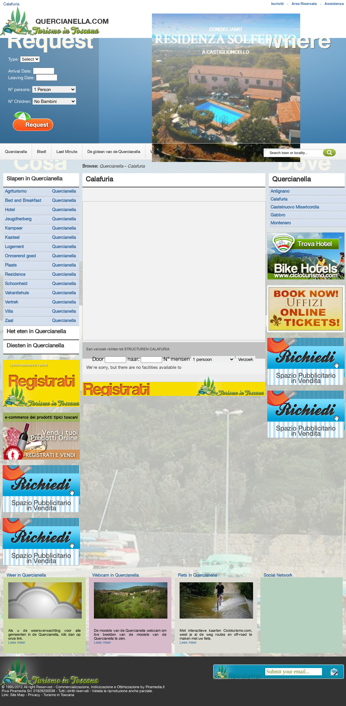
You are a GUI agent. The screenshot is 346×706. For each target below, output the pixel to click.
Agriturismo (15, 191)
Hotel (10, 209)
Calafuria (136, 166)
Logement (14, 246)
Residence (15, 274)
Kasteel (12, 237)
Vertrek (11, 302)
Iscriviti (277, 4)
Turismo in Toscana (58, 695)
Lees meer (16, 642)
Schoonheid (16, 283)
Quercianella (16, 151)
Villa (9, 311)
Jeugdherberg (18, 218)
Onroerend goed (20, 255)
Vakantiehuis (17, 292)
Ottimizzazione (128, 687)
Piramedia (154, 687)
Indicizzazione (102, 687)
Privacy (34, 695)
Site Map (17, 695)
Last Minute (66, 151)
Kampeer (13, 228)
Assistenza (334, 4)
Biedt (41, 151)
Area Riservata (304, 4)
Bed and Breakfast (23, 200)
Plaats (11, 265)
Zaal (9, 320)
